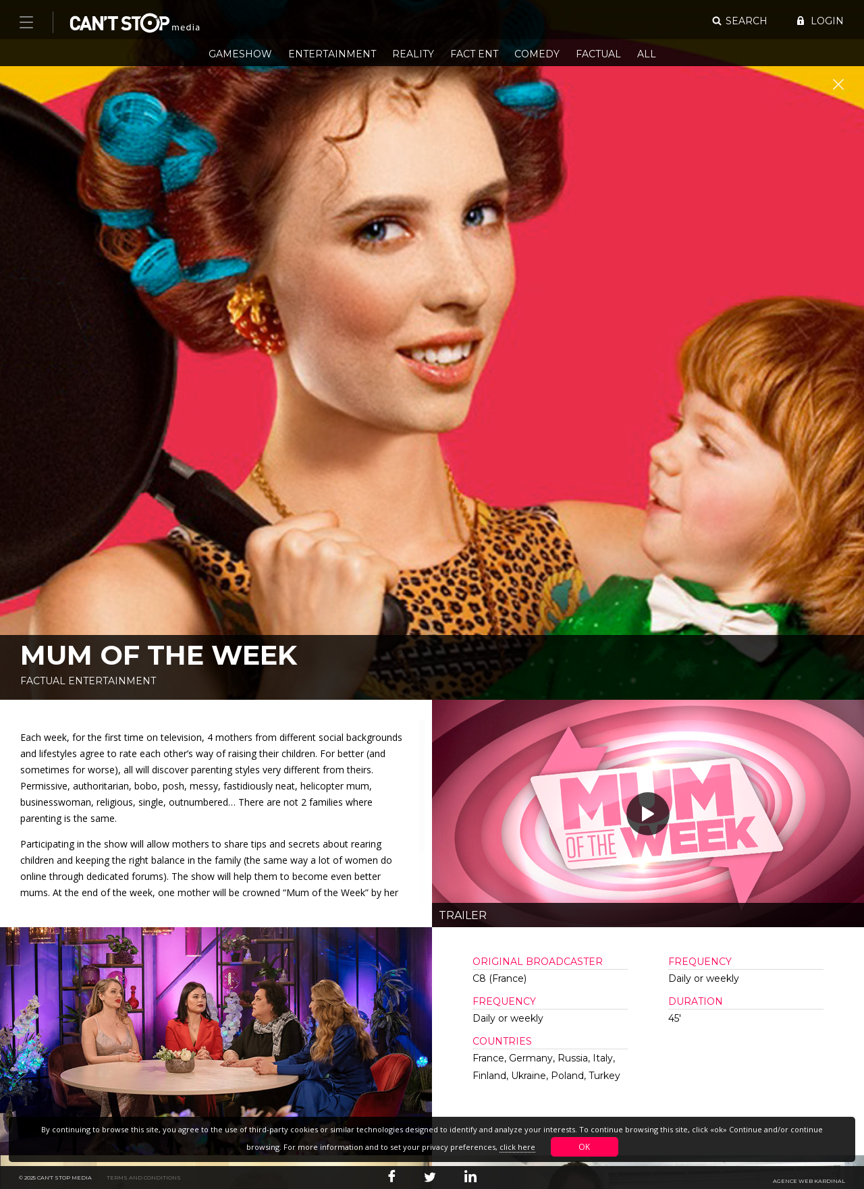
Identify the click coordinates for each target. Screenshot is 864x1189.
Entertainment (332, 54)
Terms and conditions (144, 1177)
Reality (413, 54)
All (646, 54)
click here (517, 1147)
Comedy (537, 54)
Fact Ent (474, 54)
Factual (598, 54)
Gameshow (240, 54)
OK (584, 1147)
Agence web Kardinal (809, 1181)
